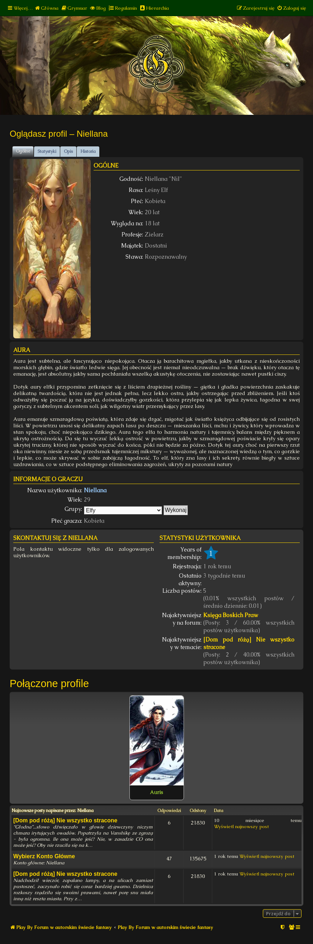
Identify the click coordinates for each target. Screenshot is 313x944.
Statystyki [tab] (47, 151)
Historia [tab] (88, 151)
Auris (156, 792)
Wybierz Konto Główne (44, 856)
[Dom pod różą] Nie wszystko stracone (248, 643)
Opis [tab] (68, 151)
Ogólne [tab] (23, 151)
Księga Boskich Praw (230, 615)
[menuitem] (46, 8)
